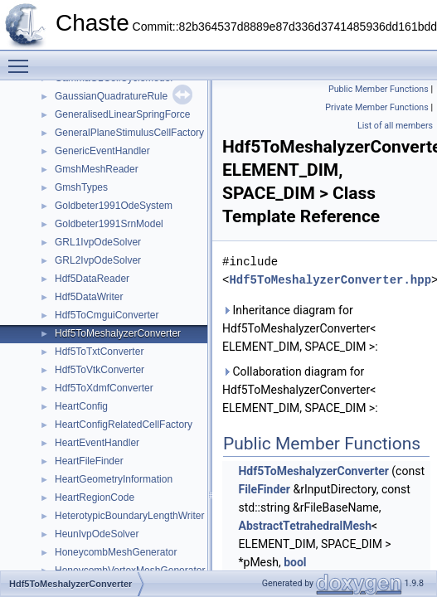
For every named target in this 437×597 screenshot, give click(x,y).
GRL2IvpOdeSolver (98, 260)
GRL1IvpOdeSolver (98, 242)
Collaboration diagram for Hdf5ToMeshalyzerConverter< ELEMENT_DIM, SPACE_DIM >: (300, 390)
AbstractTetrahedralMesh (304, 525)
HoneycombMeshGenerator (116, 552)
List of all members (395, 125)
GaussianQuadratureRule (111, 96)
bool (295, 562)
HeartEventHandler (97, 443)
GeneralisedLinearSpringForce (122, 114)
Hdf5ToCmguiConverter (106, 315)
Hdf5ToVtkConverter (99, 370)
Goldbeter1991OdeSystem (113, 205)
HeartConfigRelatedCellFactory (123, 424)
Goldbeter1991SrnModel (109, 224)
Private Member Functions (376, 107)
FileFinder (263, 489)
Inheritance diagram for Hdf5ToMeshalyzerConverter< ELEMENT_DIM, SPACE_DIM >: (300, 328)
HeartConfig (81, 406)
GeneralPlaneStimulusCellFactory (129, 132)
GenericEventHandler (102, 151)
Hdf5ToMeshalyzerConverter (118, 333)
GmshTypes (81, 187)
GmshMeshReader (96, 169)
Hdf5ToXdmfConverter (104, 388)
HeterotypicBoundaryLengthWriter (130, 516)
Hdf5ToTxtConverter (99, 351)
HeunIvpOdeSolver (96, 534)
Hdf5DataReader (92, 278)
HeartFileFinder (89, 461)
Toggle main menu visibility (22, 59)
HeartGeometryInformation (113, 479)
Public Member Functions (378, 89)
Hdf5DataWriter (89, 297)
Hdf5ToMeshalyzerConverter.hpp (330, 280)
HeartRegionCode (94, 497)
